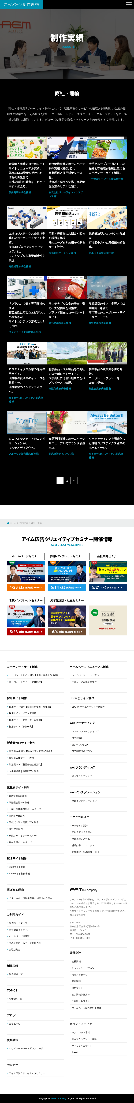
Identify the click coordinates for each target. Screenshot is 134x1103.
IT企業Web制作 (17, 816)
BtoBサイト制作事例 (19, 873)
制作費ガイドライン (19, 929)
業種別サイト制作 (18, 787)
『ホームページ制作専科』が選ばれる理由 (30, 898)
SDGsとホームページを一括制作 (88, 706)
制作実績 (12, 965)
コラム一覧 (14, 1023)
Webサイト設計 (80, 825)
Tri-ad (74, 1052)
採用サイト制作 (17, 698)
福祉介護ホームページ (20, 842)
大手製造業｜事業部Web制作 (24, 771)
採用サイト (77, 988)
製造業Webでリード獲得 (21, 758)
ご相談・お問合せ (81, 1001)
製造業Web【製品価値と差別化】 (26, 764)
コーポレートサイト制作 (22, 666)
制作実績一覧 (16, 974)
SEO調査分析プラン (82, 751)
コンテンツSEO (80, 744)
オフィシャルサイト (82, 1046)
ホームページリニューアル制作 (89, 666)
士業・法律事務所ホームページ (25, 809)
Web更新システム (81, 838)
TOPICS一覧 (15, 999)
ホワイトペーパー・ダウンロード (26, 1048)
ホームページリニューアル (85, 675)
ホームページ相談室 (19, 936)
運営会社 (75, 952)
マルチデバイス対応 (82, 832)
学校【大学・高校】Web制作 (24, 822)
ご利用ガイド (15, 914)
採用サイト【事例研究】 (21, 726)
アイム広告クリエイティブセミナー (27, 1073)
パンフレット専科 (81, 1032)
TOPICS (12, 990)
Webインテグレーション (85, 792)
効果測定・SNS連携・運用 (85, 852)
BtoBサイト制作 (17, 867)
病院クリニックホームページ (24, 835)
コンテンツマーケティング (85, 731)
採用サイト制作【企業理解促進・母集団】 (30, 706)
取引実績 (76, 981)
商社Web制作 (16, 829)
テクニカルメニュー (82, 817)
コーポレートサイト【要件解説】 (26, 682)
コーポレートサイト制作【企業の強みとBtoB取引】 (35, 675)
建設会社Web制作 (18, 796)
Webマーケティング (82, 722)
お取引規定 (14, 949)
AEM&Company (58, 1098)
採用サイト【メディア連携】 (24, 713)
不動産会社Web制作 (19, 802)
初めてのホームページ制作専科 (25, 943)
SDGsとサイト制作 (82, 698)
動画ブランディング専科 (84, 1039)
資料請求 (12, 1040)
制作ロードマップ (18, 923)
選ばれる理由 (15, 889)
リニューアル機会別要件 (84, 682)
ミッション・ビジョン (83, 968)
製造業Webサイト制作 (21, 742)
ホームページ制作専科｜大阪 (86, 1008)
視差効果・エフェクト (83, 845)
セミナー (12, 1064)
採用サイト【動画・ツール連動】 (26, 720)
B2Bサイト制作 (17, 858)
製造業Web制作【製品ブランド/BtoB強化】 (31, 751)
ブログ (11, 1015)
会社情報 (76, 961)
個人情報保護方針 (81, 994)
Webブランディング (82, 767)
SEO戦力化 (77, 738)
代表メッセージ (80, 974)
